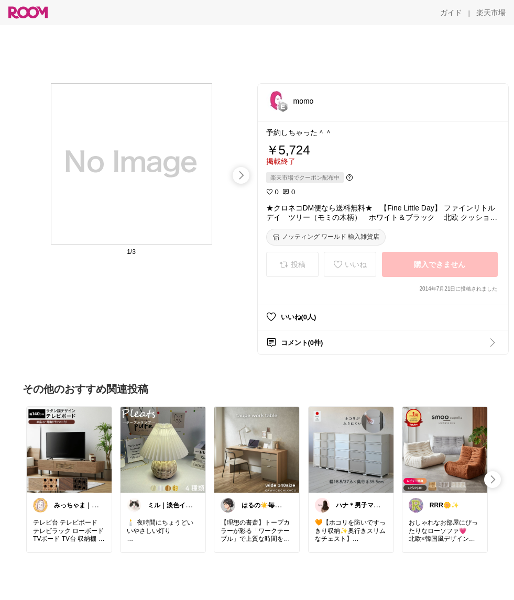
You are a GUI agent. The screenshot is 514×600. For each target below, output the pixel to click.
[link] (69, 449)
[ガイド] (451, 12)
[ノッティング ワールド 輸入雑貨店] (326, 237)
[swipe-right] (241, 175)
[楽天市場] (491, 12)
